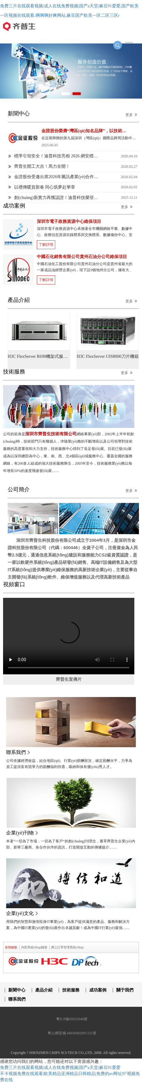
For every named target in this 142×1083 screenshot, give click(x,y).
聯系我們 (16, 999)
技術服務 (70, 990)
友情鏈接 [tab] (11, 947)
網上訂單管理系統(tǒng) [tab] (67, 947)
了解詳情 (46, 244)
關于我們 (124, 990)
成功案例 (97, 990)
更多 (132, 114)
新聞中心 (16, 990)
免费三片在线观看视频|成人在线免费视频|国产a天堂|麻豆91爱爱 (60, 1067)
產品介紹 (43, 990)
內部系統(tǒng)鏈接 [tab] (34, 947)
